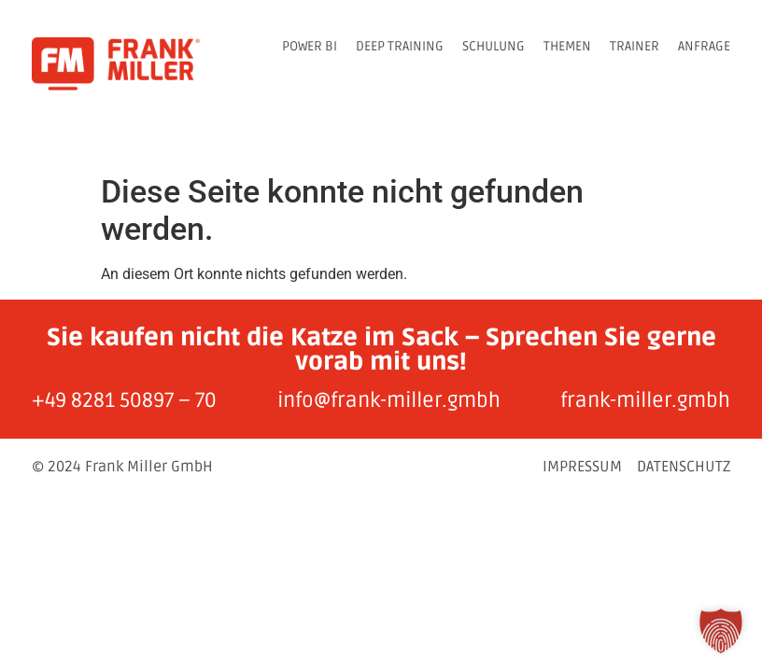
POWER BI (309, 46)
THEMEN (567, 46)
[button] (721, 631)
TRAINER (634, 46)
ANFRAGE (704, 46)
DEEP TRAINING (400, 46)
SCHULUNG (493, 46)
